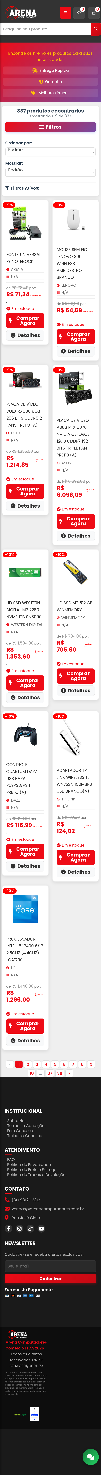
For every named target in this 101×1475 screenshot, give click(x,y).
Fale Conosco (20, 1179)
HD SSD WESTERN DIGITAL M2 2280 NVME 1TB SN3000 (23, 630)
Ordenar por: (18, 142)
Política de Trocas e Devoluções (37, 1223)
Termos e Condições (27, 1174)
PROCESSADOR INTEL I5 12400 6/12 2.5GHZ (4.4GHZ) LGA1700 (24, 994)
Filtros (50, 126)
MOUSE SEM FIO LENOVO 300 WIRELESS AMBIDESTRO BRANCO (75, 263)
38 (59, 1122)
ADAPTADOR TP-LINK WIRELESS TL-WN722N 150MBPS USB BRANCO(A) (72, 815)
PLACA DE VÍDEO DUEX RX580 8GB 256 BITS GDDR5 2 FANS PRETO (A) (25, 418)
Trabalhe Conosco (24, 1184)
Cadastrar (51, 1327)
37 (50, 1122)
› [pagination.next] (69, 1122)
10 (32, 1122)
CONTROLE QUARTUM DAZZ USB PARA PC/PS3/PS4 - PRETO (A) (25, 806)
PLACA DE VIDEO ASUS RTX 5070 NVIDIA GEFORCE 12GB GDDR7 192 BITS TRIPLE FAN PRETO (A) (75, 444)
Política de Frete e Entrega (32, 1218)
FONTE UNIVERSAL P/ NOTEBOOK (22, 261)
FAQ (11, 1208)
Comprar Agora (24, 327)
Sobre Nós (17, 1169)
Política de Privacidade (29, 1213)
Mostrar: (14, 163)
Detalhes (25, 342)
